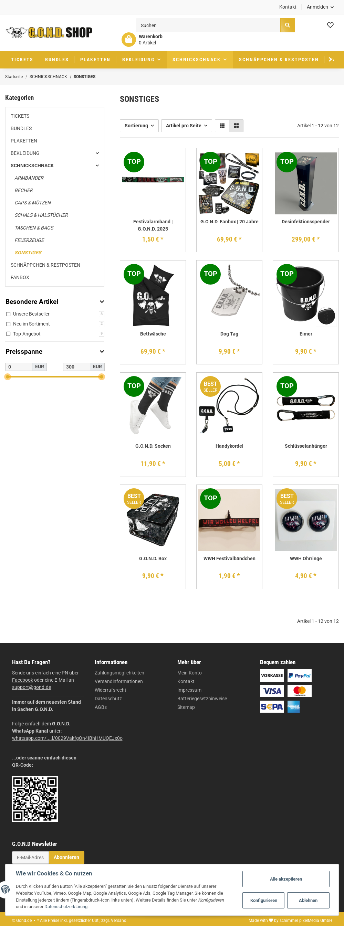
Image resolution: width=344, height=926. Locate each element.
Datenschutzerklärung (65, 906)
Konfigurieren (263, 900)
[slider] (8, 377)
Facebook (22, 680)
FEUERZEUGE (29, 240)
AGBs (101, 707)
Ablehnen (308, 900)
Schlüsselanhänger (306, 446)
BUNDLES (21, 128)
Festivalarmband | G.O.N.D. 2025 (153, 225)
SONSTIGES (27, 252)
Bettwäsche (153, 334)
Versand (118, 920)
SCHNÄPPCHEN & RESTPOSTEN (45, 265)
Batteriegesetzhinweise (202, 698)
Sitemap (186, 707)
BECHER (23, 190)
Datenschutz (108, 698)
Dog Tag (229, 334)
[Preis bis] (76, 367)
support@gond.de (31, 687)
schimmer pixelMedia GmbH (306, 920)
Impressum (189, 690)
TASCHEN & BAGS (33, 228)
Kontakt (287, 7)
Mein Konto (189, 672)
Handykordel (229, 446)
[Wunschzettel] (330, 25)
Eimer (306, 334)
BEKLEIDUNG (25, 153)
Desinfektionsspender (306, 221)
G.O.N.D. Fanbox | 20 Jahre (229, 221)
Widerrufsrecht (110, 690)
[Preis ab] (18, 367)
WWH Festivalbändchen (230, 558)
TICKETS (20, 116)
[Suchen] (208, 25)
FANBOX (20, 277)
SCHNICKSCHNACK (32, 165)
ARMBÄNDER (28, 178)
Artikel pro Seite (183, 125)
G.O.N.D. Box (153, 558)
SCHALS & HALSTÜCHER (41, 215)
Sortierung (136, 125)
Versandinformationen (119, 681)
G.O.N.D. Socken (153, 446)
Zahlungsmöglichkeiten (119, 672)
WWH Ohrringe (306, 558)
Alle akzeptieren (286, 879)
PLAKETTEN (24, 140)
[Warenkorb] (142, 39)
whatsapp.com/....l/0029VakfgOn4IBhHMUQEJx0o (67, 738)
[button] (320, 7)
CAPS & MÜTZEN (32, 202)
